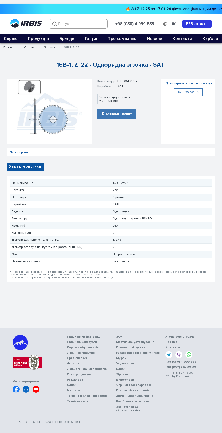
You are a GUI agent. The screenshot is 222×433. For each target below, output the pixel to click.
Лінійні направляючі (82, 353)
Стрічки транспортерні (133, 385)
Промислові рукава (130, 347)
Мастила (73, 390)
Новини (154, 38)
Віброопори (125, 380)
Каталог (29, 47)
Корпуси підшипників (83, 347)
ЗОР (119, 336)
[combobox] (78, 24)
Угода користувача (179, 336)
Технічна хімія (77, 401)
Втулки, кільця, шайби (133, 390)
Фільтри (73, 363)
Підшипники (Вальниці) (84, 336)
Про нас (171, 342)
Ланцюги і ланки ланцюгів (87, 369)
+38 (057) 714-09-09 (180, 367)
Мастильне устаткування (135, 342)
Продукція (38, 38)
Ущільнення (125, 363)
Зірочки (49, 47)
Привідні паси (77, 358)
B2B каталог (197, 24)
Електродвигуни (79, 374)
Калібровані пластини (132, 401)
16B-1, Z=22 (71, 47)
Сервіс (10, 38)
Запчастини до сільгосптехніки (128, 408)
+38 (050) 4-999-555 (134, 24)
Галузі (91, 38)
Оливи (71, 385)
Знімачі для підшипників (134, 396)
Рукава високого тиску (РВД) (138, 353)
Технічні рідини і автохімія (87, 396)
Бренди (66, 38)
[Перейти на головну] (26, 24)
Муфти (121, 358)
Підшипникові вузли (82, 342)
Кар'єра (210, 38)
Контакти (182, 38)
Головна (9, 47)
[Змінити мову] (172, 24)
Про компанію (122, 38)
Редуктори (75, 380)
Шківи (120, 369)
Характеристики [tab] (25, 166)
